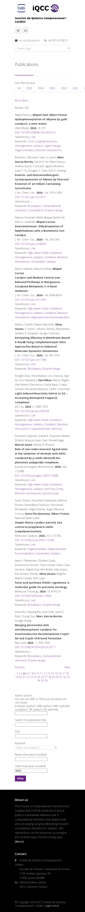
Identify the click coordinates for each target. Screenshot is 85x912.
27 (46, 677)
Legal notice (52, 905)
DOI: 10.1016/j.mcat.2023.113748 (34, 540)
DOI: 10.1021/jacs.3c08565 (30, 244)
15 (56, 673)
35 (42, 680)
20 (20, 677)
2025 (29, 88)
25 (38, 677)
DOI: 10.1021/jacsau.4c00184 (32, 411)
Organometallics (24, 150)
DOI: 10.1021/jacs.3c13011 (30, 197)
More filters (21, 100)
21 (24, 677)
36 (46, 680)
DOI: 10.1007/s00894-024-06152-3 (35, 132)
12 (45, 673)
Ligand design (53, 145)
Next (67, 667)
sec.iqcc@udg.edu (29, 40)
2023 (52, 88)
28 (49, 677)
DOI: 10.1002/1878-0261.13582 (33, 596)
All (19, 88)
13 (48, 673)
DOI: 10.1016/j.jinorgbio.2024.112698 (36, 475)
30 (57, 677)
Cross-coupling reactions (42, 141)
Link (33, 137)
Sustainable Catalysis (43, 261)
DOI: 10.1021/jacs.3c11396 (30, 359)
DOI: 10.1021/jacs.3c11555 (30, 299)
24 (35, 677)
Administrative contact (33, 882)
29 (53, 677)
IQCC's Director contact (33, 886)
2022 (64, 88)
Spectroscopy (50, 493)
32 (64, 677)
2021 (75, 88)
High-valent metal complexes (45, 252)
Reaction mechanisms (49, 150)
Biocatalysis (34, 206)
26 (42, 677)
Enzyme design (54, 210)
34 (38, 680)
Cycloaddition (36, 210)
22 (27, 677)
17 (63, 673)
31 (60, 677)
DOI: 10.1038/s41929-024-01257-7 (35, 647)
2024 (41, 88)
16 (59, 673)
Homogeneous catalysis (29, 145)
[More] (19, 841)
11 (41, 673)
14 (52, 673)
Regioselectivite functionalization (50, 317)
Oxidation (50, 257)
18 (67, 673)
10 (37, 673)
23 (31, 677)
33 (68, 677)
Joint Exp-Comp (54, 489)
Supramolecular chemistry (46, 428)
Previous (20, 667)
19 (16, 677)
